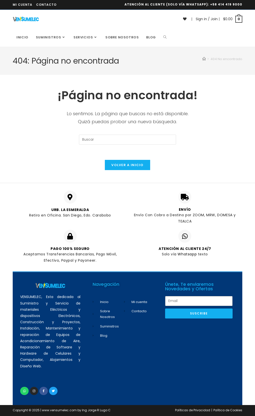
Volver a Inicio (127, 165)
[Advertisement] (199, 354)
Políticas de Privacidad (192, 410)
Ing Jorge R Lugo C (96, 410)
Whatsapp (188, 254)
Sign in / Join (207, 18)
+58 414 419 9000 (226, 4)
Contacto (46, 4)
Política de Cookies (227, 410)
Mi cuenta (22, 4)
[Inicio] (204, 59)
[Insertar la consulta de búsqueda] (127, 140)
